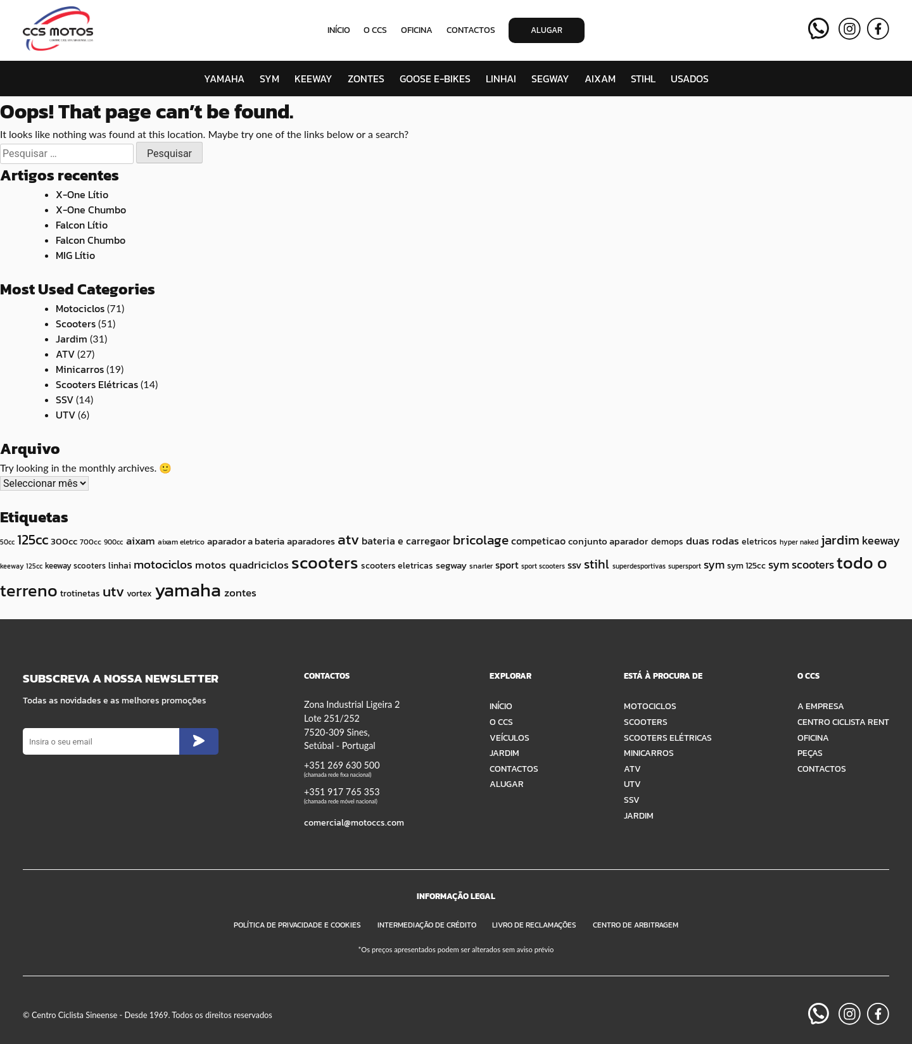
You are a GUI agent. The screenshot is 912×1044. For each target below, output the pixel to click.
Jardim (71, 338)
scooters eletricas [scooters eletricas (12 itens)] (397, 565)
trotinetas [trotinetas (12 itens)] (80, 593)
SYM (269, 78)
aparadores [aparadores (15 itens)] (311, 541)
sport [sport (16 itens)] (507, 564)
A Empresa (820, 706)
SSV (64, 399)
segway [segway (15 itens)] (451, 565)
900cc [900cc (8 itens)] (113, 542)
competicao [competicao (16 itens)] (538, 540)
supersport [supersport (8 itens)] (684, 566)
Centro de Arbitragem (635, 925)
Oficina (417, 30)
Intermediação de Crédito (426, 925)
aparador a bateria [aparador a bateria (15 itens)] (245, 541)
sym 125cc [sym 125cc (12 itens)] (746, 565)
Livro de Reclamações (534, 925)
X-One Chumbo (91, 209)
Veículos (509, 738)
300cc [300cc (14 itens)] (64, 541)
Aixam (600, 78)
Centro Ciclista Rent (843, 722)
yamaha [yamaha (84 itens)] (188, 590)
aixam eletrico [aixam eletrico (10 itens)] (181, 542)
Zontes (366, 78)
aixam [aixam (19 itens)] (140, 540)
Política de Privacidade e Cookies (297, 925)
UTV (65, 414)
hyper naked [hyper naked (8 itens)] (799, 542)
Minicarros (80, 369)
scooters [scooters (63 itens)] (324, 562)
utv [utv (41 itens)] (113, 591)
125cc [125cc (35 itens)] (32, 539)
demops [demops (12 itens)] (667, 541)
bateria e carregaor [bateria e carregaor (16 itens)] (406, 540)
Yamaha (224, 78)
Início (338, 30)
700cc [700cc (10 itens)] (90, 542)
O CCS (375, 30)
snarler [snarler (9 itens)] (481, 566)
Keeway (313, 78)
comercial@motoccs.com (354, 822)
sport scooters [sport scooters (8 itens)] (543, 566)
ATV (65, 354)
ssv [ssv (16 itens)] (574, 564)
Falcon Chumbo (90, 240)
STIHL (643, 78)
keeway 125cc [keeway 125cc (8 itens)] (21, 566)
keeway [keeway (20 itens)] (881, 540)
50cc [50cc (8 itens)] (7, 542)
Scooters (76, 323)
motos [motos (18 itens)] (210, 565)
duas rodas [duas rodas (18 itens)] (712, 540)
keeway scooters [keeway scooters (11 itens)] (75, 566)
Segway (550, 78)
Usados (690, 78)
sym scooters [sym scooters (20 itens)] (801, 565)
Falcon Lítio (82, 224)
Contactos (470, 30)
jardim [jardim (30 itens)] (840, 540)
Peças (810, 753)
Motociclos (80, 308)
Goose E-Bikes (435, 78)
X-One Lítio (82, 194)
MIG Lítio (75, 255)
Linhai (501, 78)
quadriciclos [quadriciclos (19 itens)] (259, 565)
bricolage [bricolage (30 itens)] (481, 540)
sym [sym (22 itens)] (714, 564)
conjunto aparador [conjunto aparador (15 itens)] (608, 541)
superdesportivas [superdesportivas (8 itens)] (639, 566)
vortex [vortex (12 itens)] (139, 593)
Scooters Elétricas (97, 384)
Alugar (546, 30)
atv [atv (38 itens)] (348, 539)
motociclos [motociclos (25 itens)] (163, 564)
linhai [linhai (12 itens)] (119, 565)
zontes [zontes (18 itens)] (240, 592)
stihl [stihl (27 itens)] (596, 564)
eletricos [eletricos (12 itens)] (759, 541)
